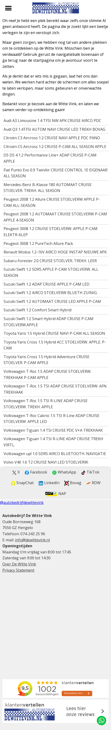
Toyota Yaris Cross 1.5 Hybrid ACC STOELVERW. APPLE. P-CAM (55, 345)
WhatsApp (64, 472)
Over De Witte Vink (19, 564)
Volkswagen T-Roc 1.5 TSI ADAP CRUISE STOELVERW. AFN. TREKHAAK (55, 389)
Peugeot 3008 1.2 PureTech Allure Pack (38, 243)
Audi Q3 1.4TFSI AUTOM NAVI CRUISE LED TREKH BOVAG (54, 129)
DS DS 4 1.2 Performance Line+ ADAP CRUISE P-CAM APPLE (50, 158)
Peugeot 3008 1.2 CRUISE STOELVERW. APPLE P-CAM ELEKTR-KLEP (50, 231)
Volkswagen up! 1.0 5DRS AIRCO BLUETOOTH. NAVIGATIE (55, 453)
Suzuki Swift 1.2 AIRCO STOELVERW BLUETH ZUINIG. (50, 292)
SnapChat (22, 483)
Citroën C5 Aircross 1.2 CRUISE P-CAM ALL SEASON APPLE (55, 146)
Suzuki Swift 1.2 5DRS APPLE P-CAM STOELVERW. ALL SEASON (51, 272)
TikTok (90, 472)
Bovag (72, 483)
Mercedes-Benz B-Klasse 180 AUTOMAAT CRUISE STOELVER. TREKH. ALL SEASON (48, 187)
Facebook (35, 472)
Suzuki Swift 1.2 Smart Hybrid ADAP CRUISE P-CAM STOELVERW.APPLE (48, 321)
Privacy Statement (18, 570)
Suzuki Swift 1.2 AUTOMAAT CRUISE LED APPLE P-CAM (52, 301)
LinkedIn (49, 483)
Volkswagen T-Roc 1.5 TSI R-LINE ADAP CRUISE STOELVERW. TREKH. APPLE (46, 403)
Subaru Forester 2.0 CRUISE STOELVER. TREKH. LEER (50, 260)
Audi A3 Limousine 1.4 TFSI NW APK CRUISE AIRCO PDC (52, 120)
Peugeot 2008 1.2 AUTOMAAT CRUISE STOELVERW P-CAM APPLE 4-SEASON (55, 217)
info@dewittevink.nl (32, 540)
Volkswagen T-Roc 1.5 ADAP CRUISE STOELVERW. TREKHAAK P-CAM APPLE (47, 374)
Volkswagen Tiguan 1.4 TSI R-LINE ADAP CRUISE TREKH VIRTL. (53, 442)
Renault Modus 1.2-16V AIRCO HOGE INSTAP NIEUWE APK (55, 252)
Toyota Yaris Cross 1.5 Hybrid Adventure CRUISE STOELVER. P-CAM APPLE (46, 359)
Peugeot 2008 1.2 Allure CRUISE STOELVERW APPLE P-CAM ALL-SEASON (52, 202)
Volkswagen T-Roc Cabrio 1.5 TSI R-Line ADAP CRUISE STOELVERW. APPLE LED (51, 418)
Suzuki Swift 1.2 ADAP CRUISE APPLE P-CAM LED (46, 284)
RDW (93, 483)
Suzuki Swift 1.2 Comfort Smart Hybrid (37, 310)
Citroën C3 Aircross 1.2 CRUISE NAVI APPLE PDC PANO (52, 137)
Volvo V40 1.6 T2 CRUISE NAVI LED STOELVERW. (46, 462)
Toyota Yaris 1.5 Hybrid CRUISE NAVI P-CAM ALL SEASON (54, 333)
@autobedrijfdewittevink (22, 502)
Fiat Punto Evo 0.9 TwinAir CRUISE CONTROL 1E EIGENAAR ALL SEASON (55, 173)
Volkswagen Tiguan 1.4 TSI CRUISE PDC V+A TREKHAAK (53, 430)
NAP (55, 493)
